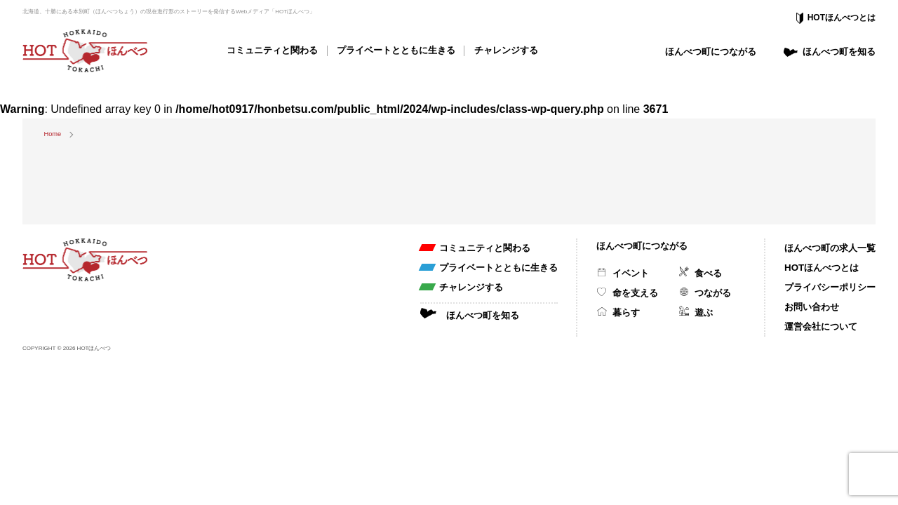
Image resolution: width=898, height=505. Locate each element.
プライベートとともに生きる (396, 50)
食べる (708, 273)
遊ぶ (704, 312)
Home (52, 133)
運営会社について (820, 326)
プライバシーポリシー (830, 287)
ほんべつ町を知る (839, 51)
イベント (630, 273)
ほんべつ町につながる (710, 51)
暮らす (626, 312)
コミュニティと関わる (272, 50)
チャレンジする (506, 50)
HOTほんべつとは (841, 17)
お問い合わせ (811, 307)
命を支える (635, 293)
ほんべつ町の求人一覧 (830, 248)
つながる (713, 293)
